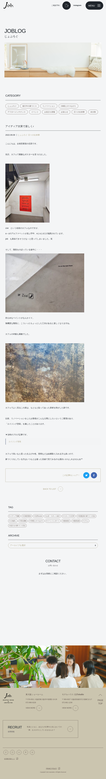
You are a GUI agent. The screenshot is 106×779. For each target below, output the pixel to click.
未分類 (93, 112)
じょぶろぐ (12, 106)
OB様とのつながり (68, 106)
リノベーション (49, 106)
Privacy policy (51, 768)
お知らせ (64, 112)
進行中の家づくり (29, 106)
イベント (35, 112)
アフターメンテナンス (17, 112)
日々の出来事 (79, 112)
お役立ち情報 (49, 112)
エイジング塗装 (15, 442)
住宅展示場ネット (9, 759)
